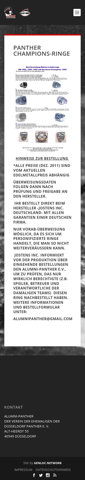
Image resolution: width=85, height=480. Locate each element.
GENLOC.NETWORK (48, 463)
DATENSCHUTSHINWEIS (53, 469)
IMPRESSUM (23, 469)
